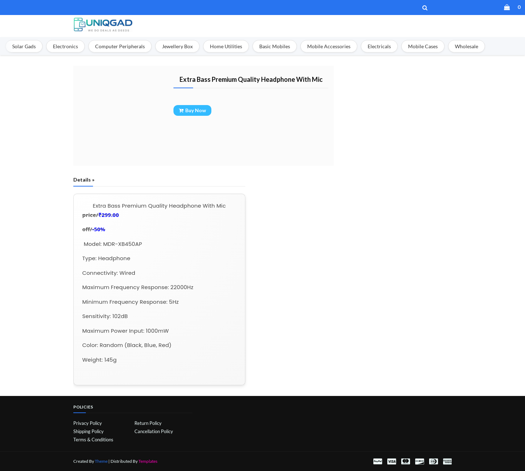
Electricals (379, 46)
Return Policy (148, 423)
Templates (147, 461)
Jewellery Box (177, 46)
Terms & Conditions (93, 439)
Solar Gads (24, 46)
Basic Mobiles (274, 46)
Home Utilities (226, 46)
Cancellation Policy (153, 431)
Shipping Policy (88, 431)
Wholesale (466, 46)
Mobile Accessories (328, 46)
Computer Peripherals (120, 46)
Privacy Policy (87, 423)
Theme (101, 461)
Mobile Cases (423, 46)
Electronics (65, 46)
